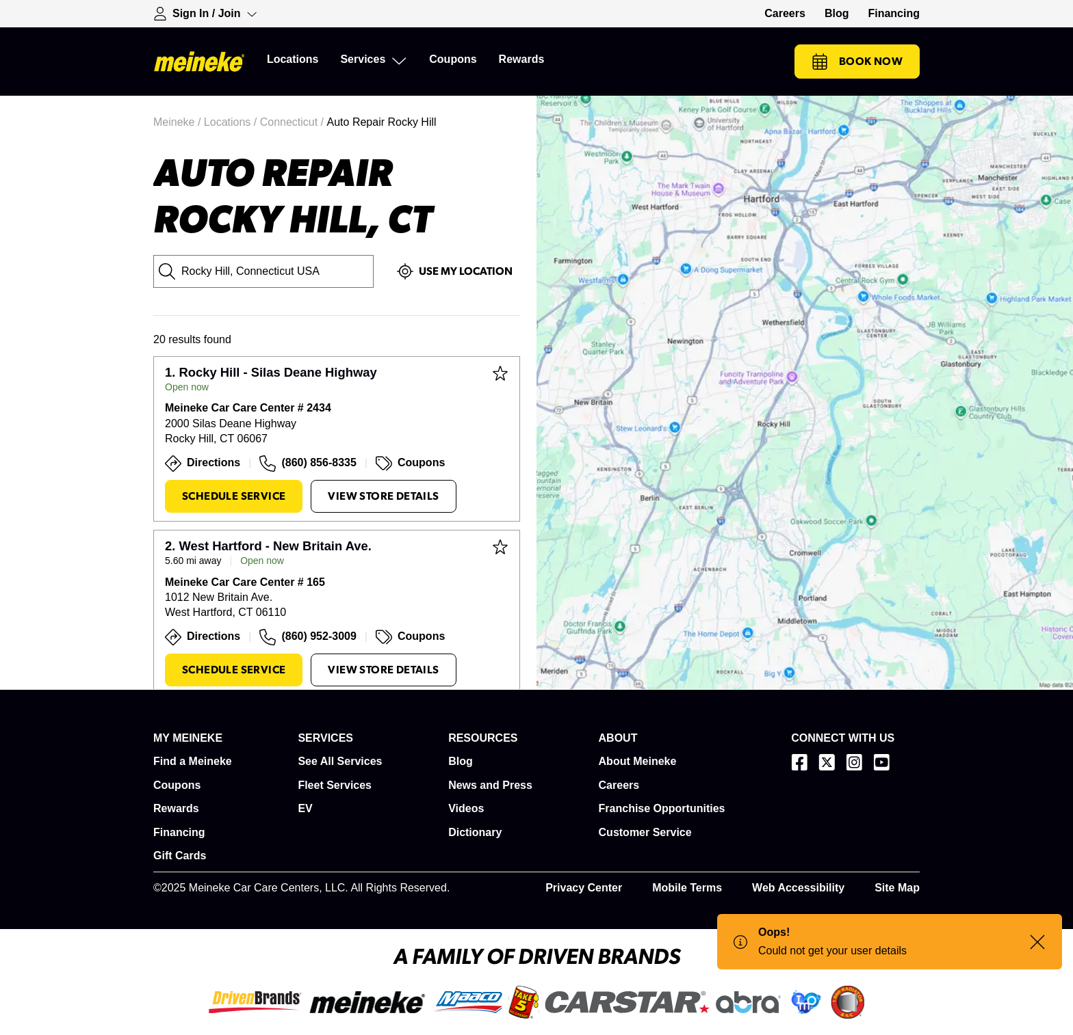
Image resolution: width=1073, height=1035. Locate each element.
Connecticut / (293, 122)
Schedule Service (233, 496)
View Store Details (383, 496)
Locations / (232, 122)
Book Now (857, 61)
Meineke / (178, 122)
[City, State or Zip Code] (263, 271)
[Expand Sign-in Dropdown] (205, 13)
